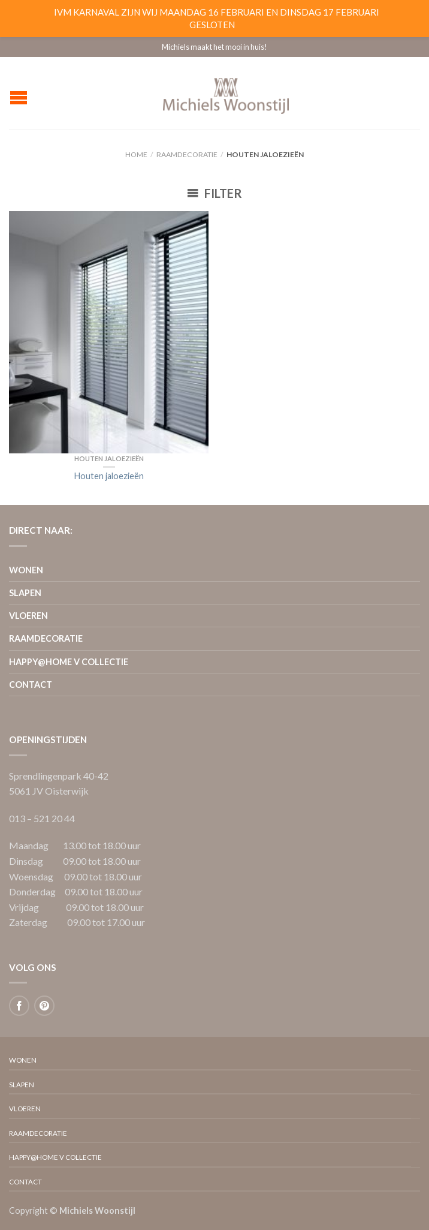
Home (136, 154)
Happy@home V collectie (68, 662)
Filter (214, 193)
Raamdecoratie (186, 154)
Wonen (26, 570)
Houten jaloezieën (109, 458)
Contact (30, 684)
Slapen (25, 593)
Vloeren (28, 616)
